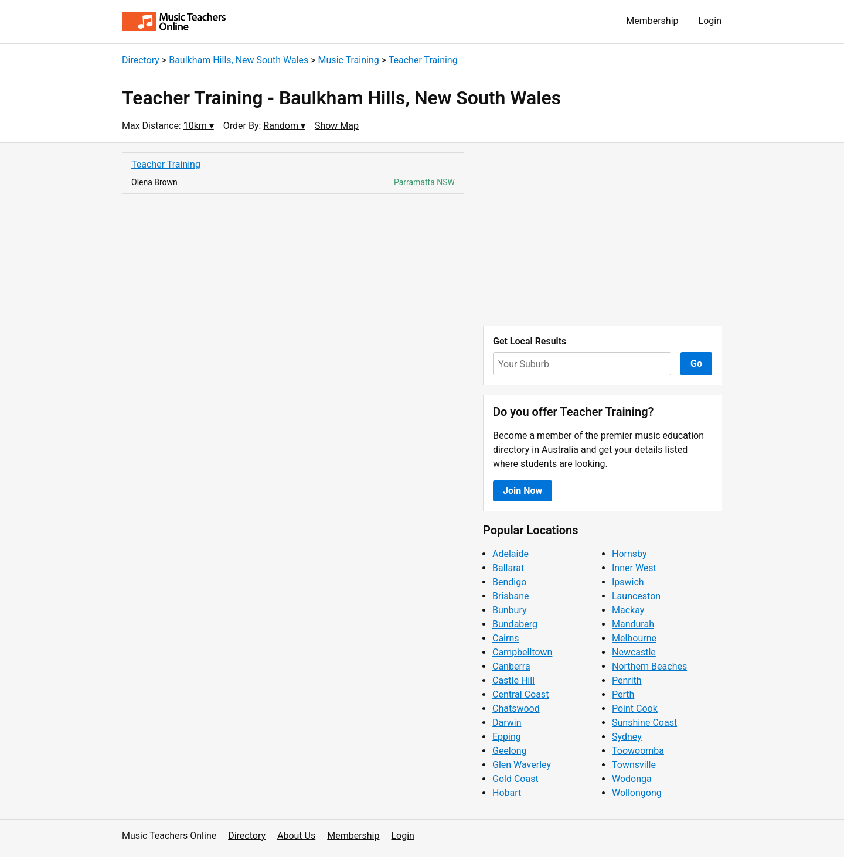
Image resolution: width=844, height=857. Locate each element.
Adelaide (510, 553)
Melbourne (634, 638)
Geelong (509, 750)
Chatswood (516, 708)
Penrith (627, 680)
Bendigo (509, 582)
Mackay (628, 610)
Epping (506, 736)
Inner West (634, 567)
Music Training (348, 60)
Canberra (511, 666)
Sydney (627, 736)
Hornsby (629, 553)
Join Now (522, 490)
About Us (296, 835)
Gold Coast (515, 778)
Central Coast (520, 694)
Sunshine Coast (644, 722)
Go (696, 363)
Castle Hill (513, 680)
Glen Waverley (521, 764)
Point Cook (635, 708)
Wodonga (632, 778)
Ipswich (628, 582)
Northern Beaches (649, 666)
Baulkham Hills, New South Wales (238, 60)
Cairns (505, 638)
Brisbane (510, 596)
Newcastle (634, 652)
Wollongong (637, 792)
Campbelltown (522, 652)
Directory (140, 60)
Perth (623, 694)
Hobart (506, 792)
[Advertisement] (602, 234)
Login (710, 20)
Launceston (636, 596)
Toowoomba (638, 750)
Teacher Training (423, 60)
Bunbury (509, 610)
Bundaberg (514, 624)
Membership (652, 20)
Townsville (634, 764)
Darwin (507, 722)
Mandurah (633, 624)
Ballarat (508, 567)
